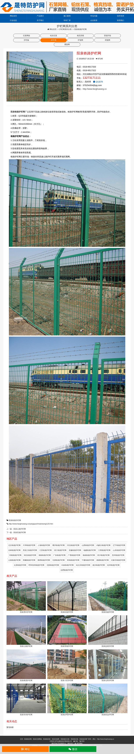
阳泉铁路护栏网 (15, 520)
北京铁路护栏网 (14, 545)
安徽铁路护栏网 (75, 550)
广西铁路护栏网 (74, 555)
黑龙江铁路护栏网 (30, 550)
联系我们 (120, 20)
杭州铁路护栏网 (113, 565)
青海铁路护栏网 (73, 560)
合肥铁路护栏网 (67, 570)
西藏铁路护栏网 (29, 560)
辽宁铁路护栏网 (119, 545)
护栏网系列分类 (65, 29)
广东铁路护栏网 (59, 555)
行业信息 (13, 20)
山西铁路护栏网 (88, 545)
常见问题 (93, 16)
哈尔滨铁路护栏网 (83, 565)
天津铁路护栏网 (29, 545)
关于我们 (40, 20)
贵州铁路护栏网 (118, 555)
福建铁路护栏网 (90, 550)
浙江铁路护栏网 (60, 550)
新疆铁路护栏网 (102, 560)
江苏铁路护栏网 (45, 550)
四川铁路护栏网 (103, 555)
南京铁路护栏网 (99, 565)
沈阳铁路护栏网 (53, 565)
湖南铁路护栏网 (45, 555)
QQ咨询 (98, 82)
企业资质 (93, 20)
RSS (82, 741)
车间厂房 (67, 20)
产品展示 (40, 16)
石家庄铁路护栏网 (118, 560)
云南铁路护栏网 (14, 560)
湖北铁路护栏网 (30, 555)
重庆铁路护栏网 (58, 545)
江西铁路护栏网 (104, 550)
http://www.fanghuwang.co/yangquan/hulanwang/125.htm (31, 524)
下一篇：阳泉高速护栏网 (16, 532)
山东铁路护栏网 (119, 550)
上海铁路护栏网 (44, 545)
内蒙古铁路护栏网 (103, 545)
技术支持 (120, 16)
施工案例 (67, 16)
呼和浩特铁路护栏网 (36, 565)
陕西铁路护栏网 (44, 560)
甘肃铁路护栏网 (58, 560)
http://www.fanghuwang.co (95, 89)
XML (75, 741)
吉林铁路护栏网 (14, 550)
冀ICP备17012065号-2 (59, 743)
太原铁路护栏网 (20, 565)
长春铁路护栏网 (67, 565)
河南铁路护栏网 (15, 555)
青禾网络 (78, 743)
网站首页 (13, 16)
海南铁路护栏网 (89, 555)
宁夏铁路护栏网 (88, 560)
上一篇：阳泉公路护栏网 (16, 529)
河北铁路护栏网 (73, 545)
